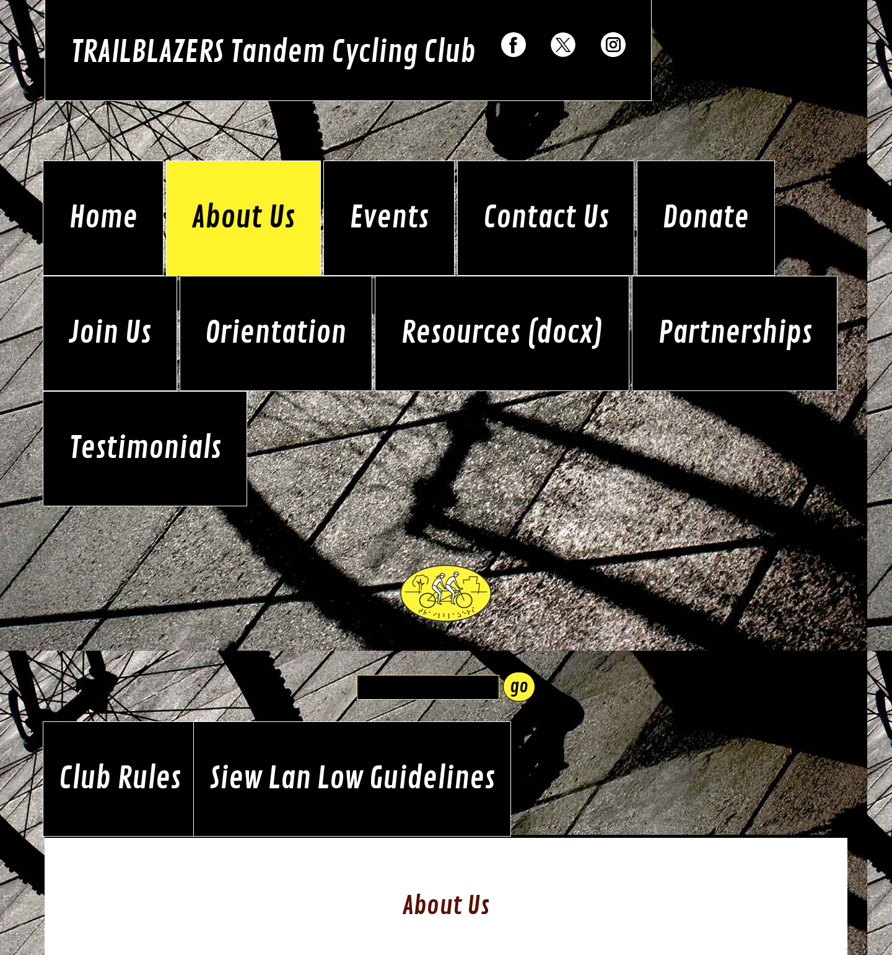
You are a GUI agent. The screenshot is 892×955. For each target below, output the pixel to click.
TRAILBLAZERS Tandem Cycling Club (273, 52)
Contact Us (546, 218)
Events (389, 218)
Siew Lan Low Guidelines (352, 779)
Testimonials (145, 448)
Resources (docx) (502, 333)
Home (103, 218)
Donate (706, 218)
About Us (243, 218)
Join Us (110, 333)
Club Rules (120, 779)
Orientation (275, 333)
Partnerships (735, 333)
